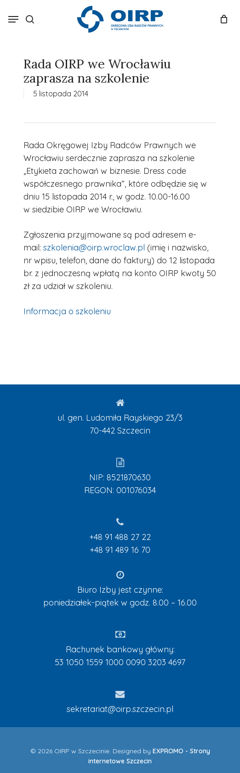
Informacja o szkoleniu (67, 311)
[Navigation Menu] (13, 19)
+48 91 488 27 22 (120, 537)
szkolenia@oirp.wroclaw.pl (94, 247)
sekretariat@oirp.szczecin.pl (120, 709)
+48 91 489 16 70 (120, 550)
